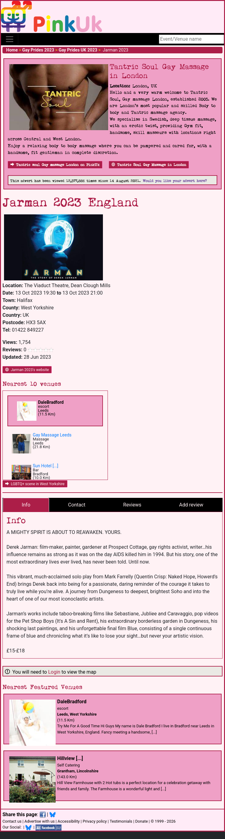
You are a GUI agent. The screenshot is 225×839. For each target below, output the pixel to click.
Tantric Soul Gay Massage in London (149, 164)
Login (54, 672)
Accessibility (68, 821)
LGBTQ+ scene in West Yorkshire (35, 484)
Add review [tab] (191, 505)
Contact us (12, 821)
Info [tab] (26, 505)
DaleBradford (51, 402)
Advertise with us (39, 821)
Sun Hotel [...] (45, 465)
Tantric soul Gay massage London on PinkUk (55, 164)
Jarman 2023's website (27, 370)
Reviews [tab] (132, 505)
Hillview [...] (70, 758)
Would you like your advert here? (175, 181)
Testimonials (121, 821)
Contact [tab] (76, 505)
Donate (141, 821)
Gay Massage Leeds (52, 434)
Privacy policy (95, 821)
